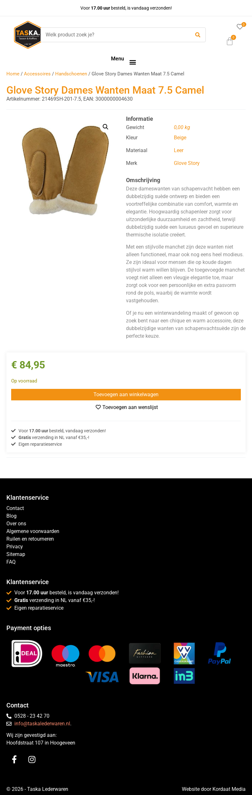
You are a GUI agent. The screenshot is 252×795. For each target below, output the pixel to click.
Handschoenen (71, 74)
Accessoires (37, 74)
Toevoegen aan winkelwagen (126, 394)
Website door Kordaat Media (214, 789)
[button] (132, 62)
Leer (178, 150)
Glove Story (187, 163)
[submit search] (197, 35)
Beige (180, 138)
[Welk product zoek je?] (114, 35)
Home (12, 74)
